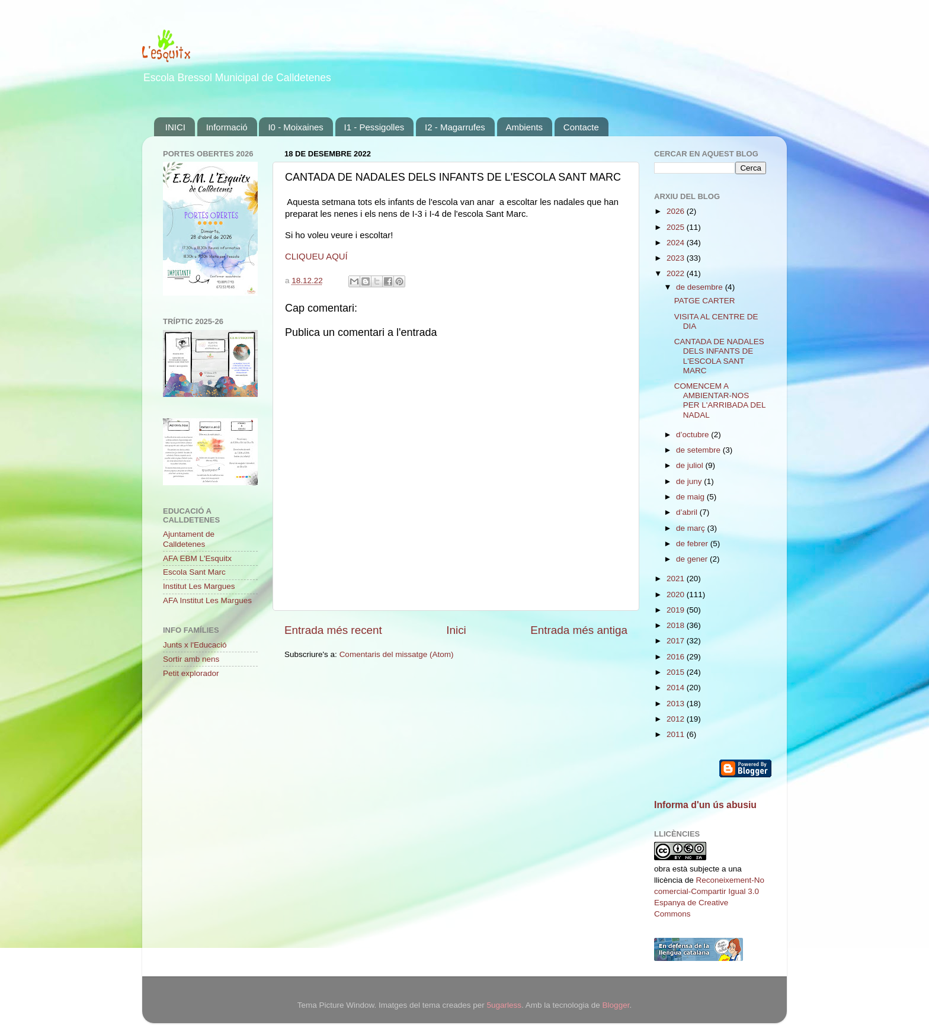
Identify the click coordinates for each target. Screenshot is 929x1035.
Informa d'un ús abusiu (705, 805)
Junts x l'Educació (195, 644)
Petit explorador (191, 673)
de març (691, 528)
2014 (677, 687)
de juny (690, 481)
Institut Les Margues (199, 586)
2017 (677, 640)
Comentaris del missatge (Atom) (396, 654)
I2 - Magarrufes (455, 127)
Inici (456, 630)
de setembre (699, 450)
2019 (677, 609)
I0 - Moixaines (295, 127)
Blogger (616, 1005)
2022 (677, 273)
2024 (677, 242)
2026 (677, 211)
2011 (677, 734)
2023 (677, 258)
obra (662, 868)
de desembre (700, 287)
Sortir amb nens (191, 659)
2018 (677, 625)
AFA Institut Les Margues (207, 600)
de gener (693, 559)
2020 (677, 594)
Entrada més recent (333, 630)
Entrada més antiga (578, 630)
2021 (677, 578)
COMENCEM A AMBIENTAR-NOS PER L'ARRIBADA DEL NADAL (719, 400)
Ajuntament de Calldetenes (188, 539)
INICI (175, 127)
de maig (691, 496)
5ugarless (503, 1005)
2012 (677, 718)
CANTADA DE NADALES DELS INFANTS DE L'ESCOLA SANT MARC (719, 356)
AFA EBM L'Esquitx (197, 558)
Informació (227, 127)
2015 (677, 672)
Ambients (524, 127)
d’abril (688, 512)
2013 (677, 703)
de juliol (691, 465)
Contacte (581, 127)
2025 (677, 227)
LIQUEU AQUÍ (319, 256)
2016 (677, 656)
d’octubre (693, 434)
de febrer (693, 543)
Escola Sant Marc (194, 572)
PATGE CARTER (704, 300)
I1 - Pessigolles (374, 127)
